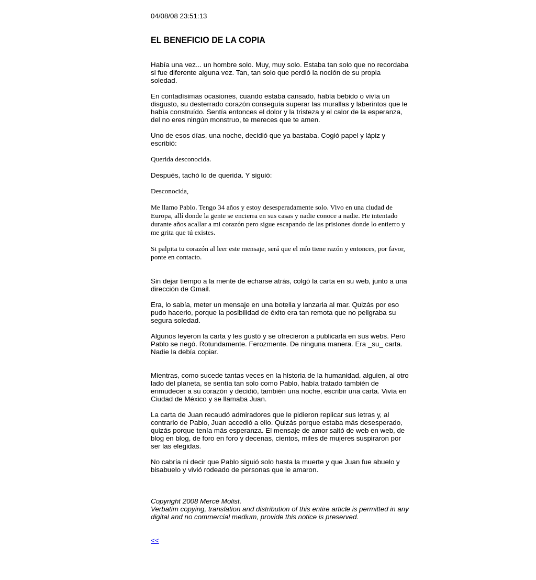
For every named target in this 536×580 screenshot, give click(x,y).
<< (155, 540)
